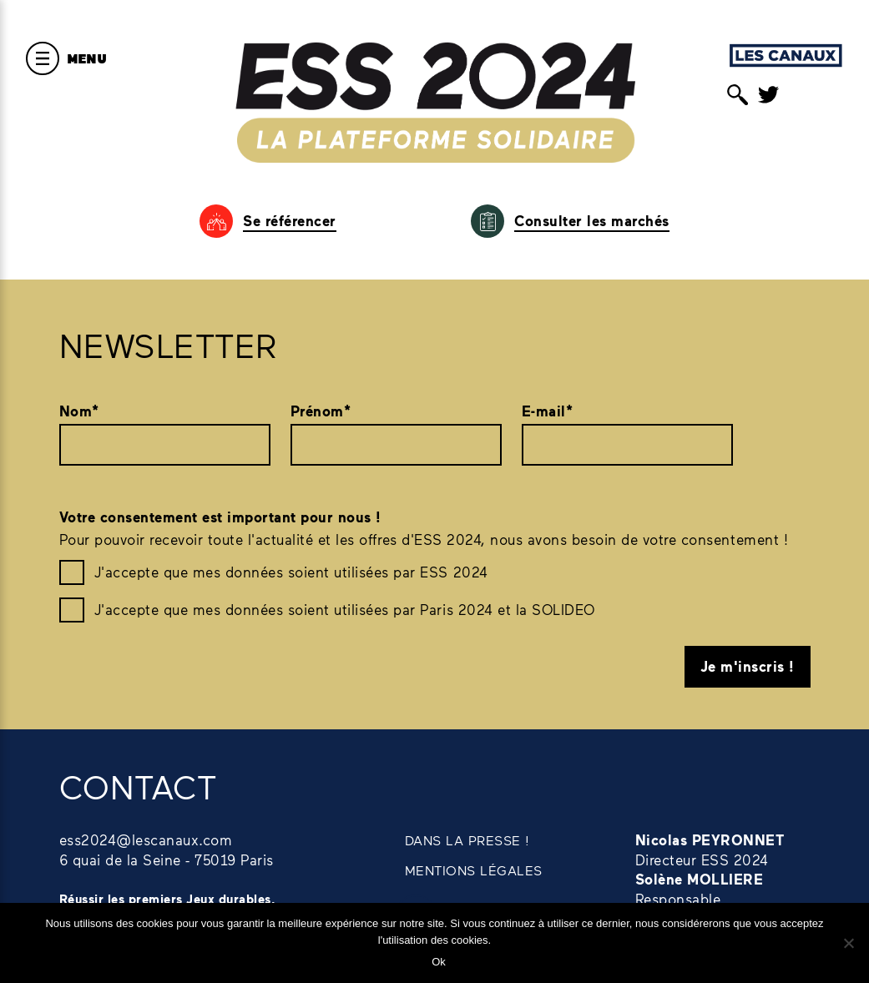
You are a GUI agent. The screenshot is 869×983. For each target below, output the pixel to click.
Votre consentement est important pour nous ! (220, 517)
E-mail (547, 411)
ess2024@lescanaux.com (146, 839)
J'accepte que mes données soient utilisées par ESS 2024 (291, 571)
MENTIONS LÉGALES (474, 870)
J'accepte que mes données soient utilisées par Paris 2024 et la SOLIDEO (344, 609)
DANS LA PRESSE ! (467, 840)
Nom (79, 411)
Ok (439, 961)
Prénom (321, 411)
